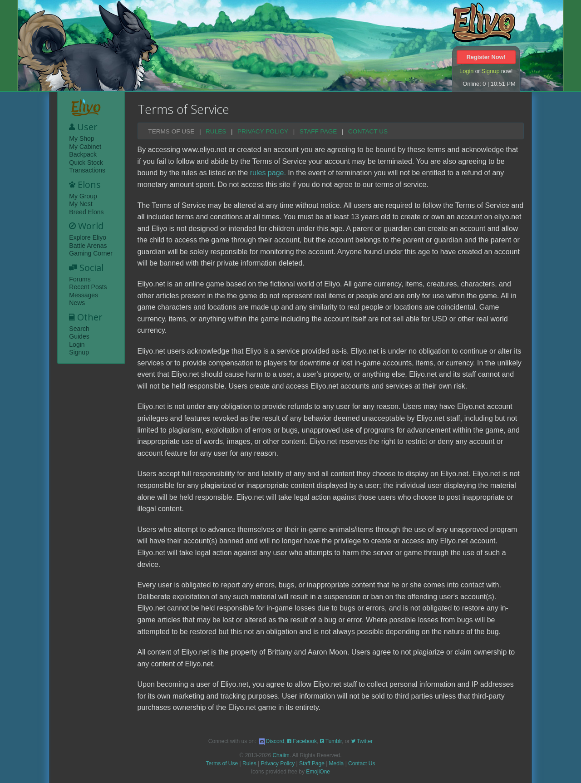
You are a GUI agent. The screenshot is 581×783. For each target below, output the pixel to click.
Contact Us (368, 131)
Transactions (87, 170)
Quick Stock (86, 162)
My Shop (81, 138)
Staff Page (318, 131)
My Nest (80, 203)
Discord (271, 741)
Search (79, 328)
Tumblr (331, 741)
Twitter (362, 741)
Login (466, 71)
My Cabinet (85, 146)
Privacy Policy (262, 131)
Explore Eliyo (87, 237)
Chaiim (280, 755)
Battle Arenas (88, 245)
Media (336, 763)
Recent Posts (88, 287)
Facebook (302, 741)
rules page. (268, 173)
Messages (83, 295)
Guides (79, 336)
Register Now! (486, 57)
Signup (491, 71)
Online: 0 (474, 83)
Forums (79, 279)
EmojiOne (318, 771)
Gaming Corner (91, 253)
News (77, 302)
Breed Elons (86, 212)
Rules (216, 131)
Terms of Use (171, 131)
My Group (83, 196)
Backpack (83, 154)
